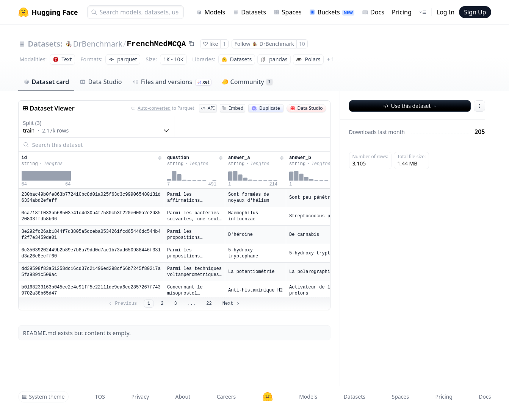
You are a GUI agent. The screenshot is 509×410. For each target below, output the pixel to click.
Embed (232, 108)
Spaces (288, 12)
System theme (43, 396)
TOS (100, 396)
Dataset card (46, 82)
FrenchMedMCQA (156, 44)
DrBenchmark (97, 44)
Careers (226, 396)
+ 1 (330, 59)
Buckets (331, 12)
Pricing (402, 12)
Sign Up (475, 12)
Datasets (249, 12)
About (183, 396)
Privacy (140, 396)
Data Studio (101, 82)
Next (231, 303)
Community (247, 82)
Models (210, 12)
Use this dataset (410, 105)
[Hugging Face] (267, 396)
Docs (373, 12)
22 (208, 303)
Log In (445, 12)
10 (302, 43)
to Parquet (162, 108)
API (208, 108)
